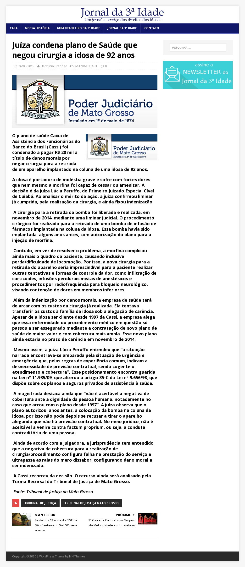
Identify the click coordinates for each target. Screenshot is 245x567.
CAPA (13, 28)
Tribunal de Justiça (40, 503)
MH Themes (77, 556)
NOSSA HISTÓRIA (37, 28)
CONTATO (151, 28)
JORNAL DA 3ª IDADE (122, 28)
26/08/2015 (26, 66)
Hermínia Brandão (54, 66)
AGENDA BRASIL (86, 66)
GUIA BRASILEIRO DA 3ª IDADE (78, 28)
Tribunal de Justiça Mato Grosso (92, 503)
